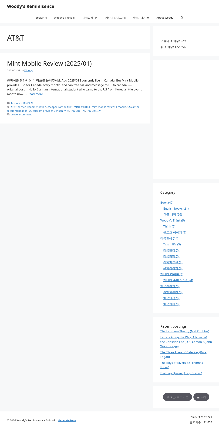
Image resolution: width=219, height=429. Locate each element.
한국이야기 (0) (141, 17)
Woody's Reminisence (30, 6)
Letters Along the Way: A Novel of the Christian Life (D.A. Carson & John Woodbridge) (186, 341)
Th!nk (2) (169, 226)
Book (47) (41, 17)
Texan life (16, 103)
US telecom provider (41, 110)
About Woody (165, 17)
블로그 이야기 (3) (174, 232)
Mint (69, 107)
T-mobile (121, 107)
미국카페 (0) (171, 256)
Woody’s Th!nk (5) (65, 17)
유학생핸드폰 (93, 110)
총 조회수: (167, 47)
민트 (66, 110)
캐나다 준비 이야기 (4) (178, 280)
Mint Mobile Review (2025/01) (49, 63)
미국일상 (28, 103)
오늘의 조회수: (170, 41)
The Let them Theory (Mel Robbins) (184, 331)
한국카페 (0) (171, 304)
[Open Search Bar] (182, 17)
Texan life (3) (172, 244)
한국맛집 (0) (171, 298)
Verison (58, 110)
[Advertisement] (186, 119)
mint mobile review (103, 107)
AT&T (14, 107)
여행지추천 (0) (172, 292)
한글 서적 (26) (172, 214)
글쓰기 (201, 397)
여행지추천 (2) (172, 262)
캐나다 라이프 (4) (115, 17)
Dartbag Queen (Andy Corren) (181, 373)
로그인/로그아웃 (177, 397)
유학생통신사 (77, 110)
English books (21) (176, 208)
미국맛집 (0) (171, 250)
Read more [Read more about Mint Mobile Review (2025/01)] (35, 94)
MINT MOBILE (82, 107)
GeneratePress (67, 420)
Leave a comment (21, 114)
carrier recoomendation (32, 107)
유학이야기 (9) (172, 268)
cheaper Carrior (57, 107)
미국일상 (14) (90, 17)
